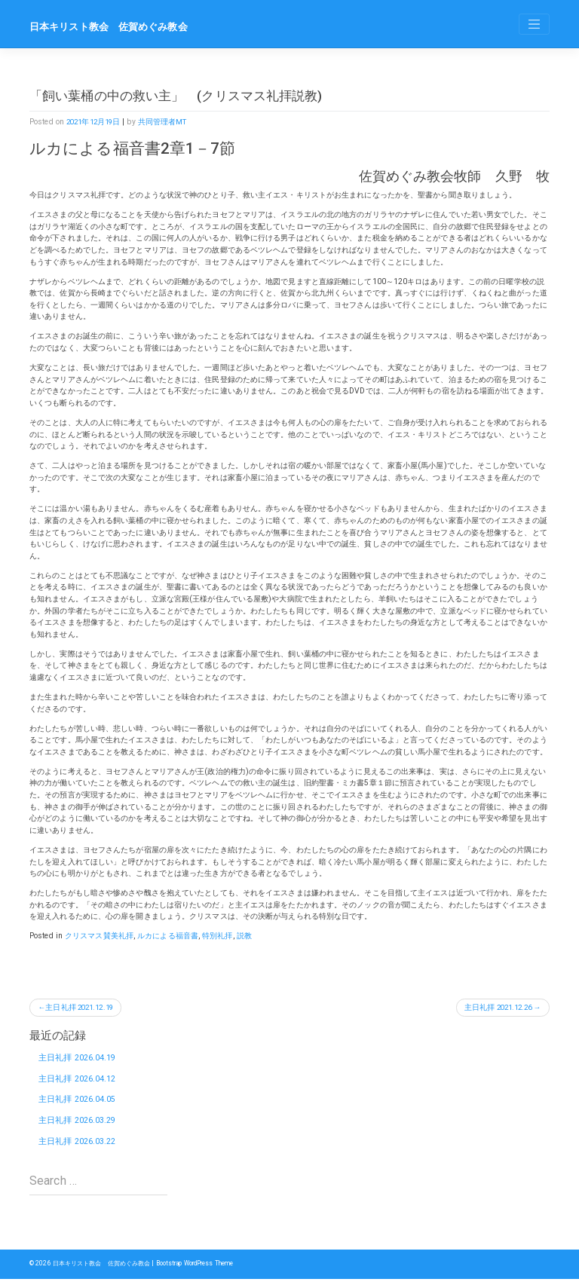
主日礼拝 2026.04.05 (78, 1104)
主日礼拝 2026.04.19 (78, 1058)
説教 (244, 936)
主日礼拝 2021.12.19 (84, 1008)
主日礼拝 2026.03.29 (78, 1125)
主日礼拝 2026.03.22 (78, 1148)
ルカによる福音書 (167, 936)
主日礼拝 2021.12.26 (493, 1008)
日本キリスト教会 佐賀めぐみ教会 (114, 26)
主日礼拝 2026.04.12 (78, 1081)
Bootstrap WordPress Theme (210, 1273)
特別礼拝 (217, 936)
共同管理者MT (169, 122)
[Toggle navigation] (534, 24)
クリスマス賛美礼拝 (99, 936)
